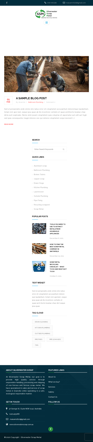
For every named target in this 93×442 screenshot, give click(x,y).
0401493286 (51, 3)
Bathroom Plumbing (51, 37)
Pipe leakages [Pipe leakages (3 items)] (55, 339)
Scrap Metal (39, 209)
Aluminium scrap (40, 166)
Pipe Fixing (38, 200)
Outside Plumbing (41, 196)
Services (51, 387)
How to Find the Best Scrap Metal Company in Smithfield (57, 248)
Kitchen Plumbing (41, 187)
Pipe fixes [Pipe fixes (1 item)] (38, 339)
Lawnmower (39, 192)
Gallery (51, 392)
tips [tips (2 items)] (36, 345)
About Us (52, 377)
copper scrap (39, 179)
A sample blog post (31, 98)
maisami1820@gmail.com (74, 3)
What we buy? (54, 382)
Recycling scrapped (42, 205)
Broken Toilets (39, 174)
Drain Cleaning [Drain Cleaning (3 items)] (41, 322)
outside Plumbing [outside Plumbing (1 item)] (42, 333)
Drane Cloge (39, 183)
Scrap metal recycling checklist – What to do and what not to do (58, 266)
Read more (8, 124)
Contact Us (52, 397)
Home (38, 37)
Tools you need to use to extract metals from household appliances (57, 229)
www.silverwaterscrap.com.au (21, 424)
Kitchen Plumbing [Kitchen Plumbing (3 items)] (42, 328)
